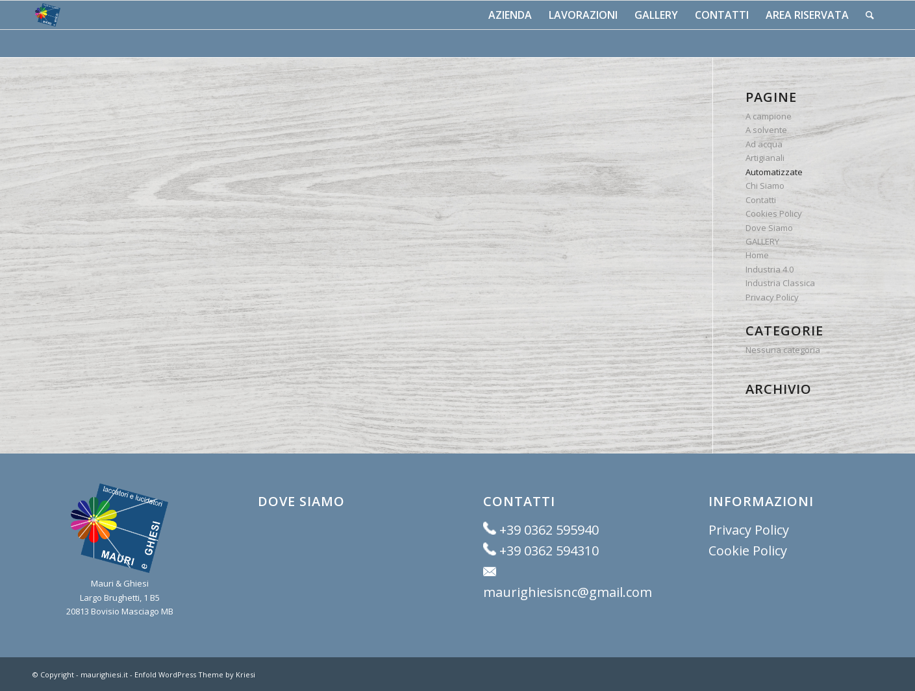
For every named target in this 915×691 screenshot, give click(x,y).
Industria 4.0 (770, 269)
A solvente (766, 130)
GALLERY (762, 241)
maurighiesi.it (104, 674)
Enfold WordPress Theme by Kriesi (194, 674)
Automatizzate (774, 172)
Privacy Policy (772, 297)
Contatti (761, 200)
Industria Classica (780, 283)
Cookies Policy (774, 213)
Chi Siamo (765, 185)
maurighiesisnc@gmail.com (567, 592)
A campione (769, 116)
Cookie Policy (747, 550)
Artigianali (765, 158)
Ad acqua (764, 144)
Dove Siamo (769, 228)
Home (757, 255)
